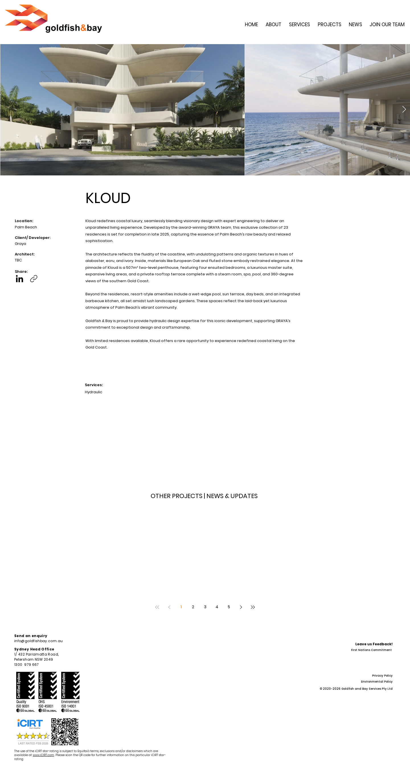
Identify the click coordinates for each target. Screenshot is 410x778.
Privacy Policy (382, 675)
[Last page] (253, 607)
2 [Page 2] (193, 607)
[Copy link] (33, 278)
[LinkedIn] (19, 278)
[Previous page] (169, 607)
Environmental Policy (377, 681)
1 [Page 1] (181, 607)
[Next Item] (404, 109)
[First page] (157, 607)
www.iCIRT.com (43, 755)
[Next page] (241, 607)
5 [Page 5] (229, 607)
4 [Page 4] (217, 607)
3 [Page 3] (205, 607)
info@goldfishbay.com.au (38, 640)
